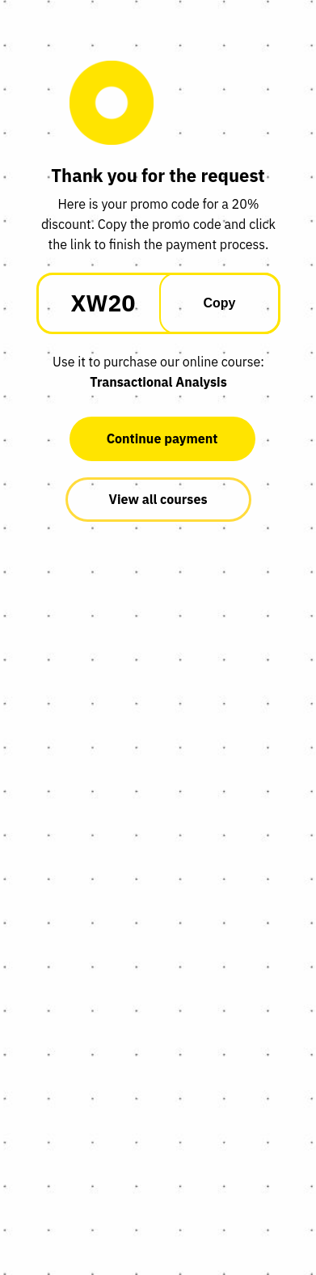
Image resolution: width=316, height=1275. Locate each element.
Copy (220, 303)
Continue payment (162, 438)
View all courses (158, 499)
